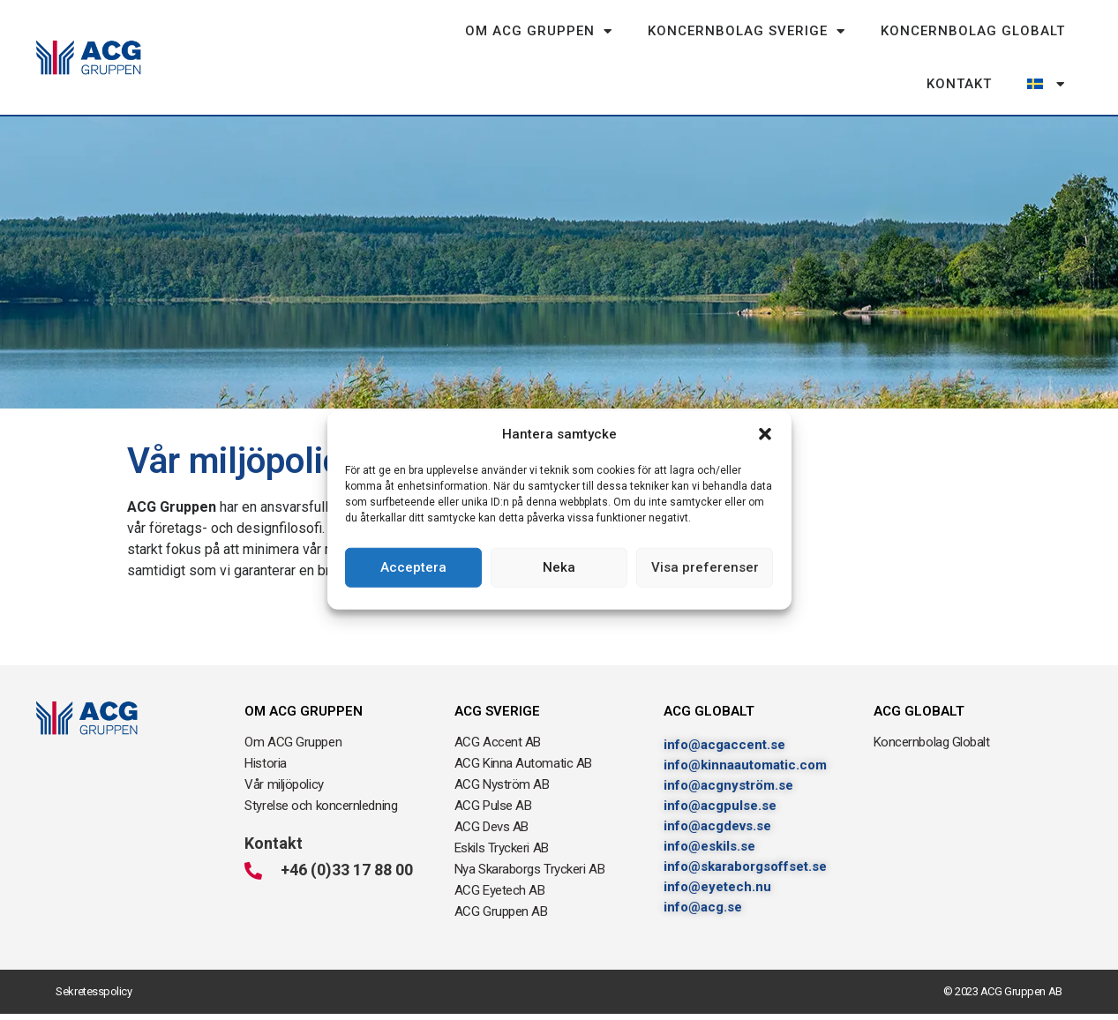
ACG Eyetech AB (499, 890)
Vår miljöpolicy (283, 784)
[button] (765, 434)
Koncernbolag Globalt (973, 31)
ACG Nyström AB (502, 784)
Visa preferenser (705, 567)
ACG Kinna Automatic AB (523, 763)
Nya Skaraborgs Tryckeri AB (529, 869)
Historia (265, 763)
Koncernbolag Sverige (746, 31)
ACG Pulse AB (493, 806)
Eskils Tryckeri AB (501, 848)
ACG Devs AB (491, 827)
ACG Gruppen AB (501, 911)
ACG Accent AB (497, 742)
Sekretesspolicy (93, 991)
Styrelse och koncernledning (320, 806)
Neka (559, 567)
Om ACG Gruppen (538, 31)
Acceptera (413, 567)
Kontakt (959, 84)
